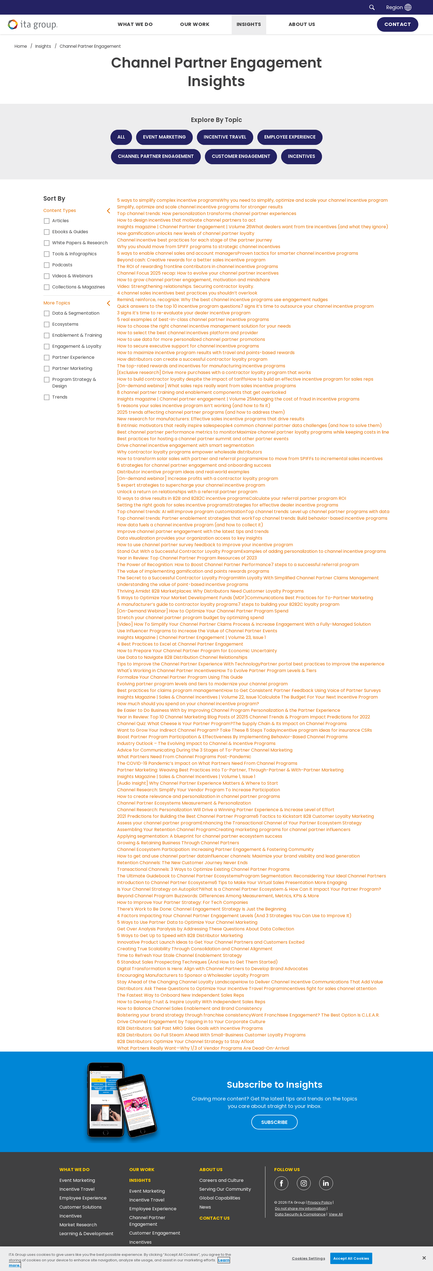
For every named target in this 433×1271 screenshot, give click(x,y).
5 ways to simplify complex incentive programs (168, 200)
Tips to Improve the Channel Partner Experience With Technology (188, 664)
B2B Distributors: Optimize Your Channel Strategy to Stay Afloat (185, 1041)
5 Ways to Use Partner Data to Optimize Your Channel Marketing (187, 922)
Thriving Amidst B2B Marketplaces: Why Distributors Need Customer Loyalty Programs (210, 591)
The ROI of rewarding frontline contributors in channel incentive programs (197, 266)
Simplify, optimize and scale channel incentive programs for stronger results (200, 207)
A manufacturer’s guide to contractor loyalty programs (177, 604)
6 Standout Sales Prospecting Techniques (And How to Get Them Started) (197, 962)
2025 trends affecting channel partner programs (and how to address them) (201, 412)
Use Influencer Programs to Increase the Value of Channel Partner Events (197, 631)
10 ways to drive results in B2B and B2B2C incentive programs (183, 498)
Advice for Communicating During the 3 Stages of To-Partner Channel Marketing (204, 750)
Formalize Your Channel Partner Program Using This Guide (180, 677)
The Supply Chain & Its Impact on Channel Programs (290, 723)
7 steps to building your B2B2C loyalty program (288, 604)
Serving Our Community (225, 1189)
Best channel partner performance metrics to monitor (177, 432)
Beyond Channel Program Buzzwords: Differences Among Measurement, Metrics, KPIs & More (218, 896)
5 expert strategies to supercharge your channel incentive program (191, 485)
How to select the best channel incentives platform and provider (187, 333)
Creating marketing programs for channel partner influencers (282, 829)
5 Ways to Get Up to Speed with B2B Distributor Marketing (180, 935)
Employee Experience (83, 1198)
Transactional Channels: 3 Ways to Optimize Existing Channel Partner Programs (203, 869)
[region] (216, 1258)
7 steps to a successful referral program (315, 564)
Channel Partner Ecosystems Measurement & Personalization (184, 803)
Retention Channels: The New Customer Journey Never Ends (182, 862)
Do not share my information (300, 1208)
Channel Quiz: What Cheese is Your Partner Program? (175, 723)
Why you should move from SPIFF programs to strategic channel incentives (198, 246)
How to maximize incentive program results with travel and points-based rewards (206, 352)
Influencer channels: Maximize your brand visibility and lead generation (283, 856)
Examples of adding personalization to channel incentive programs (313, 551)
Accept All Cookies (351, 1258)
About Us (211, 1169)
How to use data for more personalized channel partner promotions (191, 339)
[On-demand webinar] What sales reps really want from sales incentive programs (206, 386)
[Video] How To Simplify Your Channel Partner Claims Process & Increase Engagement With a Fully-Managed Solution (244, 624)
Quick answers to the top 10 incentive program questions (179, 306)
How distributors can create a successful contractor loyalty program (192, 359)
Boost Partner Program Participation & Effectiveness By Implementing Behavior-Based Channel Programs (232, 737)
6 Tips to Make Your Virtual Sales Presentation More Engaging (280, 882)
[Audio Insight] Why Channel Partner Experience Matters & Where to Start (197, 783)
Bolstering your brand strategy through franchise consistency (184, 1015)
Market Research (78, 1225)
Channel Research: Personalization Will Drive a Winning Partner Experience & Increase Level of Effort (225, 809)
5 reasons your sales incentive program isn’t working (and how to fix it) (193, 405)
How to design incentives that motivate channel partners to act (186, 220)
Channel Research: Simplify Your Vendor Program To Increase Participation (198, 790)
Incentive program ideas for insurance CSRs (324, 730)
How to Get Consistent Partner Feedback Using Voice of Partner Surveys (302, 690)
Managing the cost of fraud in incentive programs (306, 399)
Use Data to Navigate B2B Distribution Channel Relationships (182, 657)
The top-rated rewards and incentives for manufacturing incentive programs (201, 366)
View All (336, 1214)
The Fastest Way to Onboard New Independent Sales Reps (180, 995)
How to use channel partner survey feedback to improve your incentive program (205, 545)
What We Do (74, 1169)
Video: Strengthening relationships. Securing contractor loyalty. (185, 286)
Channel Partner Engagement (147, 1220)
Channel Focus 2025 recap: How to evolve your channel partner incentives (198, 273)
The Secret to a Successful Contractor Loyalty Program (177, 578)
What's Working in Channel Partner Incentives (166, 670)
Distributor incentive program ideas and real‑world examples (183, 472)
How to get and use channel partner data (162, 856)
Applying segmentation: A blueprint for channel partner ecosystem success (199, 836)
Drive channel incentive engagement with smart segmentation (185, 445)
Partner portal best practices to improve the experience (322, 664)
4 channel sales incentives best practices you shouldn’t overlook (187, 293)
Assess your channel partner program (158, 823)
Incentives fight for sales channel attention (329, 988)
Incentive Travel (76, 1189)
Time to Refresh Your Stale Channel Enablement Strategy (179, 955)
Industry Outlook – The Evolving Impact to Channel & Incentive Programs (196, 743)
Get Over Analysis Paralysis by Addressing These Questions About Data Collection (205, 929)
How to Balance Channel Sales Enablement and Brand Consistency (189, 1008)
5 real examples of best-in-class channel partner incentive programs (193, 319)
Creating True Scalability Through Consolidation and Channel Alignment (195, 949)
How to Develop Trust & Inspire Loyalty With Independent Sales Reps (191, 1002)
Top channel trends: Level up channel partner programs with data (317, 511)
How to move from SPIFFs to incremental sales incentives (320, 458)
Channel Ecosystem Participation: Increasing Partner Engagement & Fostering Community (215, 849)
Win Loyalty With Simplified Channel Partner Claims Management (308, 578)
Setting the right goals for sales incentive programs (173, 505)
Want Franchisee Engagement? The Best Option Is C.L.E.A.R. (315, 1015)
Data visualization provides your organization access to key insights (189, 538)
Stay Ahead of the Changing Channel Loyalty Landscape (178, 982)
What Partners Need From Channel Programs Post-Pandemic (184, 756)
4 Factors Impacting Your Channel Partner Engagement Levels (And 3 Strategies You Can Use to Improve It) (234, 915)
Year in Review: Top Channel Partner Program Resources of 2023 (187, 558)
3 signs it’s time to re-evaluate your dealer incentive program (183, 313)
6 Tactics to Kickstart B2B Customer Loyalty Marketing (315, 816)
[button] (372, 7)
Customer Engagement (154, 1233)
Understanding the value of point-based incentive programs (182, 584)
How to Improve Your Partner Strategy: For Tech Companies (182, 902)
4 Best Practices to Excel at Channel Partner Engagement (180, 644)
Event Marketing (77, 1180)
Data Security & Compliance (300, 1214)
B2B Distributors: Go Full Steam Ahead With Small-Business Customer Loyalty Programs (211, 1035)
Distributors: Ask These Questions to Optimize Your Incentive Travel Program (200, 988)
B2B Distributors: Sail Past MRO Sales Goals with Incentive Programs (190, 1028)
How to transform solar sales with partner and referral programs (187, 458)
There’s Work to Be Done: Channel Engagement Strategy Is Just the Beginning (201, 909)
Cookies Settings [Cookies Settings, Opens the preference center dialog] (308, 1258)
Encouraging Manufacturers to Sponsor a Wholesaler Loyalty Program (193, 975)
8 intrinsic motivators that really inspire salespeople (173, 425)
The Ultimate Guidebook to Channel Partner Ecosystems (178, 876)
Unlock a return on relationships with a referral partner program (187, 492)
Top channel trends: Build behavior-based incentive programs (319, 518)
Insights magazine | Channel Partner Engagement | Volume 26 (184, 227)
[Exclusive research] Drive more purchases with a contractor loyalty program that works (214, 372)
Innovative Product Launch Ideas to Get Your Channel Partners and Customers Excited (210, 942)
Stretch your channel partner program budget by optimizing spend (190, 617)
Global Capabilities (219, 1198)
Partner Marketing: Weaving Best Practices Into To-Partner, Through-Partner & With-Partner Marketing (230, 770)
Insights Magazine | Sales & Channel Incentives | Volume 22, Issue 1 (188, 697)
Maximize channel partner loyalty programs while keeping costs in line (313, 432)
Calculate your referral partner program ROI (297, 498)
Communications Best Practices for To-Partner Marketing (310, 598)
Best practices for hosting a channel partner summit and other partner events (203, 439)
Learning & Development (86, 1233)
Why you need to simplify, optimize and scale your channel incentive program (304, 200)
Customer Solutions (80, 1207)
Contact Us (214, 1218)
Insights (140, 1180)
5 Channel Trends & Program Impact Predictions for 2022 (307, 717)
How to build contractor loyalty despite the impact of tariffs (182, 379)
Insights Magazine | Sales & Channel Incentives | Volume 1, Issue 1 (186, 776)
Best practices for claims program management (170, 690)
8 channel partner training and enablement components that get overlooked (201, 392)
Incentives (70, 1216)
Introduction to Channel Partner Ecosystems (165, 882)
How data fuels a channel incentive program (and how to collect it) (190, 525)
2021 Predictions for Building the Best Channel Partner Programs (186, 816)
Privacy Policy (320, 1202)
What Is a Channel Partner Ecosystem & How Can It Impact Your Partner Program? (291, 889)
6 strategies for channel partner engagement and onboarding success (194, 465)
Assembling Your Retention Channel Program (166, 829)
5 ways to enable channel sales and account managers (177, 253)
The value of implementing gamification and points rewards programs (193, 571)
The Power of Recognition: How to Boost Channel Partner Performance (194, 564)
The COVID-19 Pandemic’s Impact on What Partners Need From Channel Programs (207, 763)
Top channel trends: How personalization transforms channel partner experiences (206, 213)
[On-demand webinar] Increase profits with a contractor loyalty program (197, 478)
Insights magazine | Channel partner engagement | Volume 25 (184, 399)
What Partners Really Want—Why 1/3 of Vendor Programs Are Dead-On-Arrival (203, 1048)
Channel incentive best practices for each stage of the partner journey (194, 240)
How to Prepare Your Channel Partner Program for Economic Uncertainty (197, 651)
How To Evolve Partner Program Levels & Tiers (266, 670)
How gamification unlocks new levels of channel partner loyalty (185, 233)
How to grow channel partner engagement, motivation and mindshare (193, 280)
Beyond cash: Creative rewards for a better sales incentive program (191, 260)
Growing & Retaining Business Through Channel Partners (178, 843)
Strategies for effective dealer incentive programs (283, 505)
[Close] (424, 1258)
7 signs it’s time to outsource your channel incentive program (307, 306)
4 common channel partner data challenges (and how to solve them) (306, 425)
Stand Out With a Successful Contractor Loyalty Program (179, 551)
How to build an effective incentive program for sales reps (310, 379)
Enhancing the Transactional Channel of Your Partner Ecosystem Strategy (280, 823)
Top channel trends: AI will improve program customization (181, 511)
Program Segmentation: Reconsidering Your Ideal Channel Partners (313, 876)
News (205, 1207)
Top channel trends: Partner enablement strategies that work (184, 518)
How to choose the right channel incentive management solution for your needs (204, 326)
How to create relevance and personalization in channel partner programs (198, 796)
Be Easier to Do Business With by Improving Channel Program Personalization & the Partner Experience (228, 710)
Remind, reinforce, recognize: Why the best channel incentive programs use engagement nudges (222, 299)
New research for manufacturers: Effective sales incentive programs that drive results (210, 419)
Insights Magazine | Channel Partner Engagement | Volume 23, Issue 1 (191, 637)
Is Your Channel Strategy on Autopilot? (159, 889)
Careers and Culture (221, 1180)
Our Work (141, 1169)
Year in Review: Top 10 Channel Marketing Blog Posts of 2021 (181, 717)
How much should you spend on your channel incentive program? (188, 703)
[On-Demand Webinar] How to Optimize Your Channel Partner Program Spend (202, 611)
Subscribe (274, 1122)
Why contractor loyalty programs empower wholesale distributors (189, 452)
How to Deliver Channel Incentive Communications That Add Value (311, 982)
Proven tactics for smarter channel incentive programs (297, 253)
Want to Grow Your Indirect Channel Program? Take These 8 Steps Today (197, 730)
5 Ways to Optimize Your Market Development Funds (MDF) (182, 598)
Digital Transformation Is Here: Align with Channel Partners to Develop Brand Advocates (212, 968)
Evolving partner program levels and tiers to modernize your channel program (202, 684)
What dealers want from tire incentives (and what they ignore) (320, 227)
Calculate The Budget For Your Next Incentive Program (318, 697)
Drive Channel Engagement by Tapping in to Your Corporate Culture (191, 1021)
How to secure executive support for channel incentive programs (188, 346)
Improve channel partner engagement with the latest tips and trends (193, 531)
